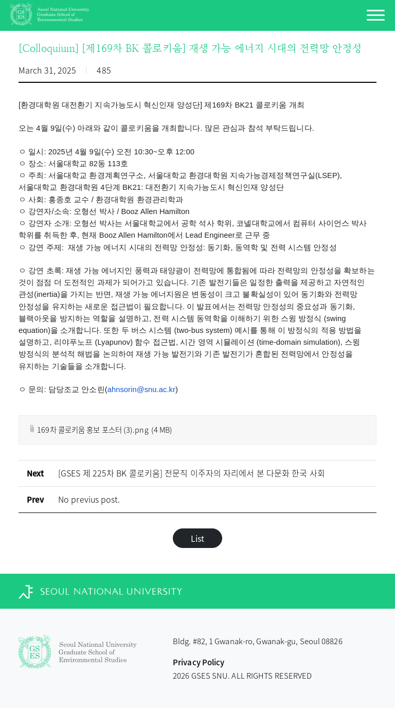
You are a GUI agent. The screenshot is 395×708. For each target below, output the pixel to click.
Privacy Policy (198, 662)
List (197, 538)
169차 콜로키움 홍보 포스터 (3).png (100, 429)
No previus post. (89, 499)
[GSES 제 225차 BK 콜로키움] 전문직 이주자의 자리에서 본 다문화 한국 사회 (191, 473)
